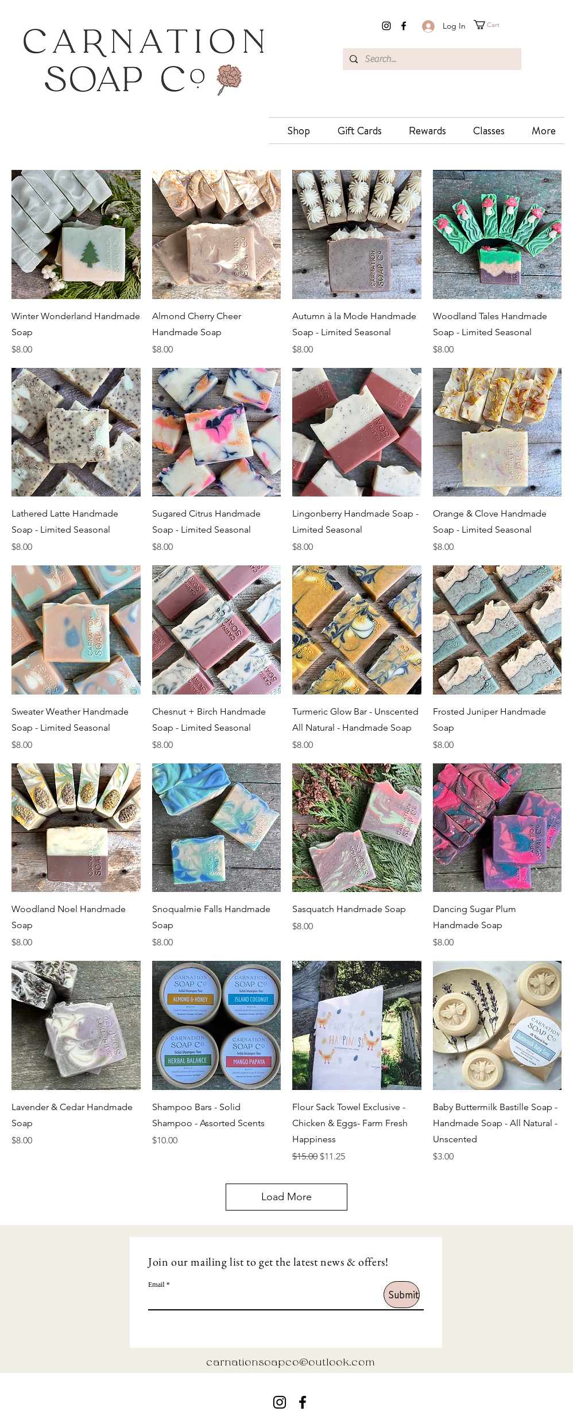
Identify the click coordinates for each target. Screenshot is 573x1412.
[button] (497, 24)
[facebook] (403, 26)
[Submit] (402, 1294)
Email (156, 1284)
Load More (286, 1196)
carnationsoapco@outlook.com (290, 1362)
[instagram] (386, 26)
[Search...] (431, 59)
